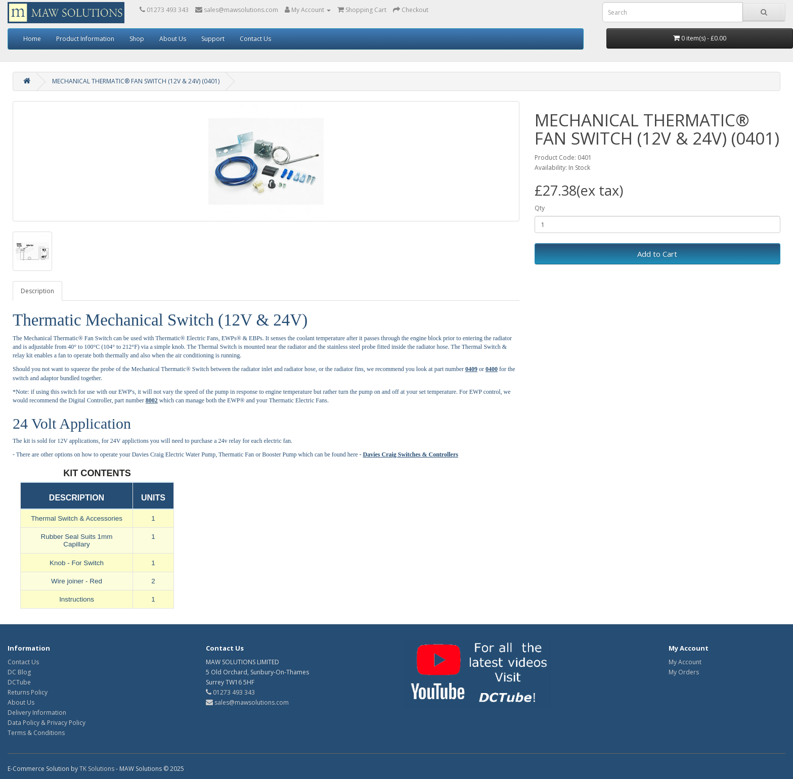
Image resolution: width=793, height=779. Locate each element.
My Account (685, 662)
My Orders (684, 672)
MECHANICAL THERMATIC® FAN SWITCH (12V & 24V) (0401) (135, 81)
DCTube (19, 682)
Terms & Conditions (36, 732)
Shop (136, 38)
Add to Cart (657, 254)
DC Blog (19, 672)
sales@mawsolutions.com (247, 702)
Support (213, 38)
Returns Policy (28, 692)
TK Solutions (96, 768)
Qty (540, 208)
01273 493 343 (230, 692)
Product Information (85, 38)
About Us (172, 38)
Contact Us (255, 38)
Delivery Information (37, 712)
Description (37, 291)
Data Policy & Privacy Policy (46, 722)
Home (32, 38)
